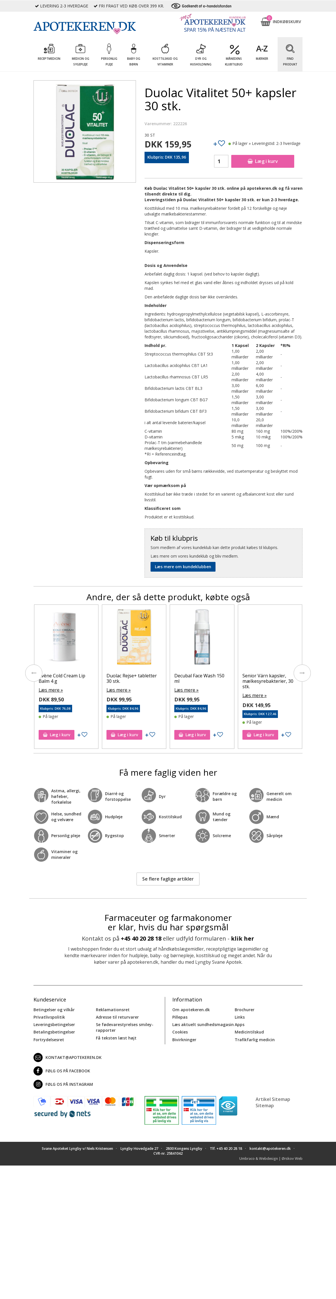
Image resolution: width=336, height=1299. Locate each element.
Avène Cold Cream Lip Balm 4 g (129, 678)
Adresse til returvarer (117, 1016)
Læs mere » (49, 689)
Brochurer (244, 1008)
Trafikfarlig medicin (255, 1038)
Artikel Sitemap (273, 1098)
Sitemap (265, 1105)
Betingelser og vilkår (53, 1008)
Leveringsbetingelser (54, 1023)
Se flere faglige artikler (168, 878)
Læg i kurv (263, 161)
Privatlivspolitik (48, 1016)
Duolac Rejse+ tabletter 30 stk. (199, 678)
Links (240, 1016)
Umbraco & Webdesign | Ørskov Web (271, 1157)
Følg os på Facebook (61, 1069)
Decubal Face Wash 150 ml (267, 678)
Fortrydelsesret (48, 1038)
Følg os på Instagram (63, 1083)
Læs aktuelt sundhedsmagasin (203, 1023)
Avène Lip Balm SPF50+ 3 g (65, 678)
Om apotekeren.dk (191, 1008)
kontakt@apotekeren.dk (67, 1056)
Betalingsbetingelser (54, 1031)
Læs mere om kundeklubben (183, 566)
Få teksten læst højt (116, 1036)
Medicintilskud (249, 1031)
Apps (239, 1023)
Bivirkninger (184, 1038)
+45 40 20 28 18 (141, 937)
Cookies (180, 1031)
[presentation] (33, 672)
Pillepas (179, 1016)
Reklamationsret (113, 1008)
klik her (242, 937)
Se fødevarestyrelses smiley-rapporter (124, 1026)
